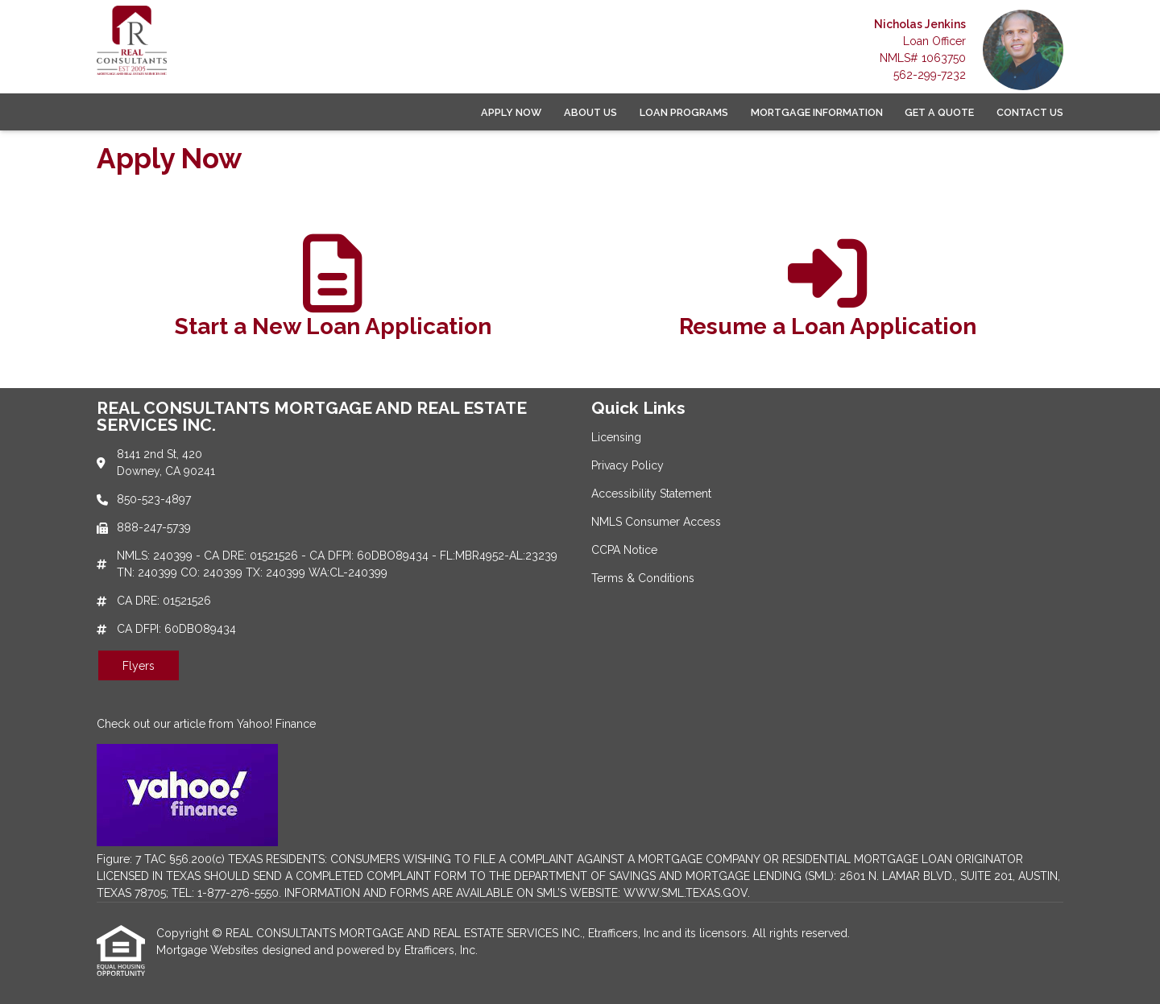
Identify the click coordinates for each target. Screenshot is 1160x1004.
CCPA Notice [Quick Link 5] (624, 549)
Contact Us (1029, 112)
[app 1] (333, 294)
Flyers (138, 665)
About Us (590, 112)
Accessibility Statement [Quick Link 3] (651, 493)
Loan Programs (684, 112)
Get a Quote (939, 112)
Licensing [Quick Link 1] (616, 437)
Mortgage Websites (209, 950)
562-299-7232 (929, 74)
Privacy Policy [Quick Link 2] (627, 465)
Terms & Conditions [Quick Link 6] (642, 578)
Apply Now (511, 112)
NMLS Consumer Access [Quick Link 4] (656, 521)
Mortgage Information (817, 112)
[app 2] (828, 294)
